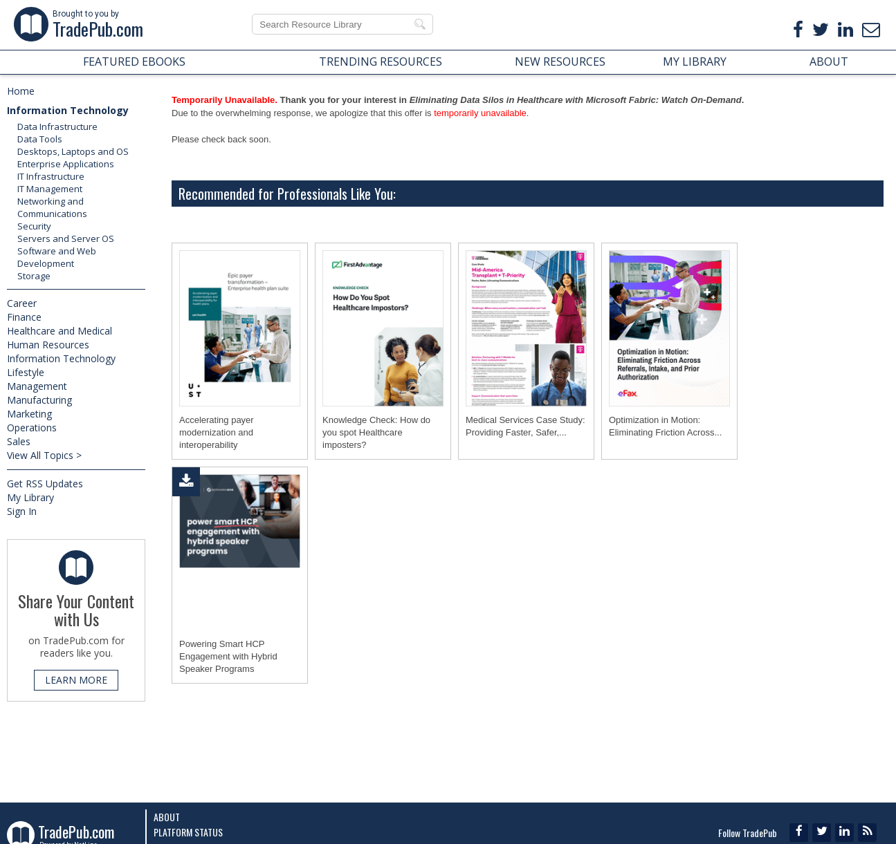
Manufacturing (39, 399)
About (167, 816)
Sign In (22, 511)
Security (34, 226)
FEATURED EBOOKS (134, 61)
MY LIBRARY (694, 61)
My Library (30, 497)
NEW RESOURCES (560, 61)
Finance (24, 316)
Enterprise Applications (65, 164)
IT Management (49, 188)
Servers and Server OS (65, 238)
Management (37, 386)
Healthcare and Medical (59, 330)
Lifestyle (25, 372)
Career (22, 303)
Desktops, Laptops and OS (73, 151)
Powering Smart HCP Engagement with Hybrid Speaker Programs (228, 656)
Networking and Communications (52, 207)
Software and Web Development (56, 257)
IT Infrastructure (50, 176)
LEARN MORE (76, 679)
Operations (32, 427)
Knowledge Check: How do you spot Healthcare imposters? (376, 432)
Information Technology (68, 110)
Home (21, 90)
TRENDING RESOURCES (380, 61)
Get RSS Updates (45, 483)
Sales (18, 441)
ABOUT (829, 61)
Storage (34, 276)
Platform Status (188, 832)
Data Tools (39, 139)
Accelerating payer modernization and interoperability (216, 432)
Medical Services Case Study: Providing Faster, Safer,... (525, 426)
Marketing (29, 413)
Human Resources (48, 344)
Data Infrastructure (57, 126)
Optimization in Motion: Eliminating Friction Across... (665, 426)
